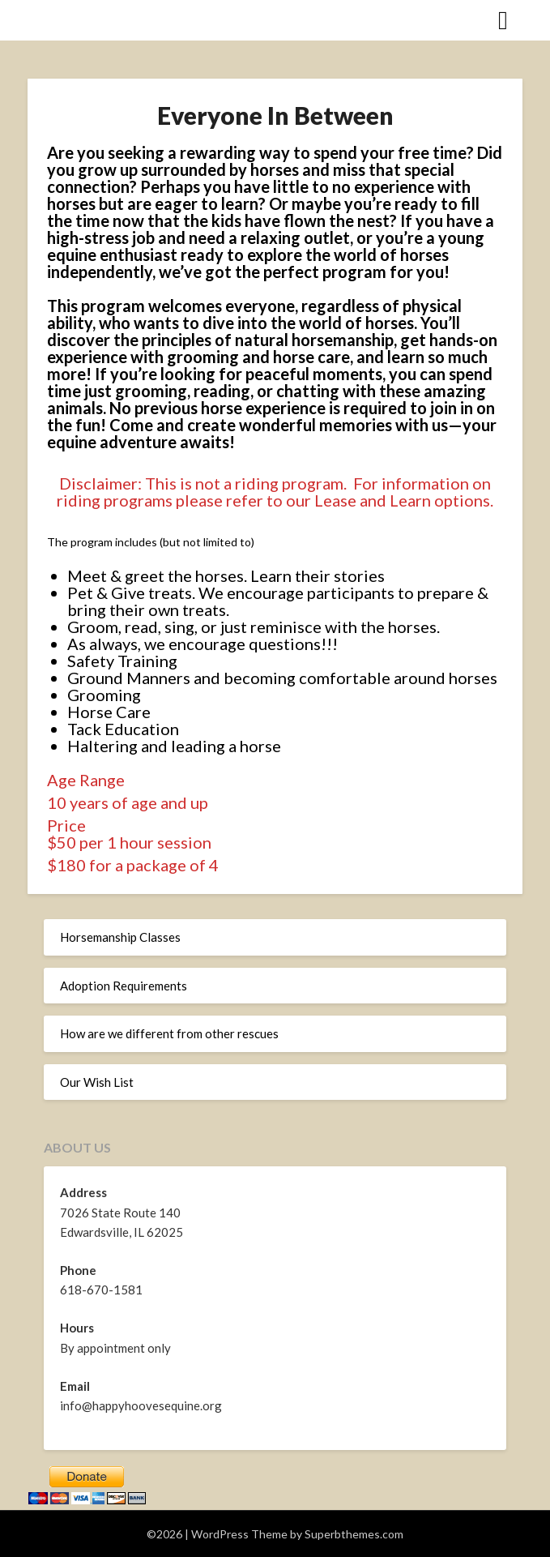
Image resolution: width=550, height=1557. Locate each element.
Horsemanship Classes (120, 937)
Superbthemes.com (354, 1534)
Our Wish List (97, 1082)
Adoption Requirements (123, 985)
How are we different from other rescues (169, 1033)
